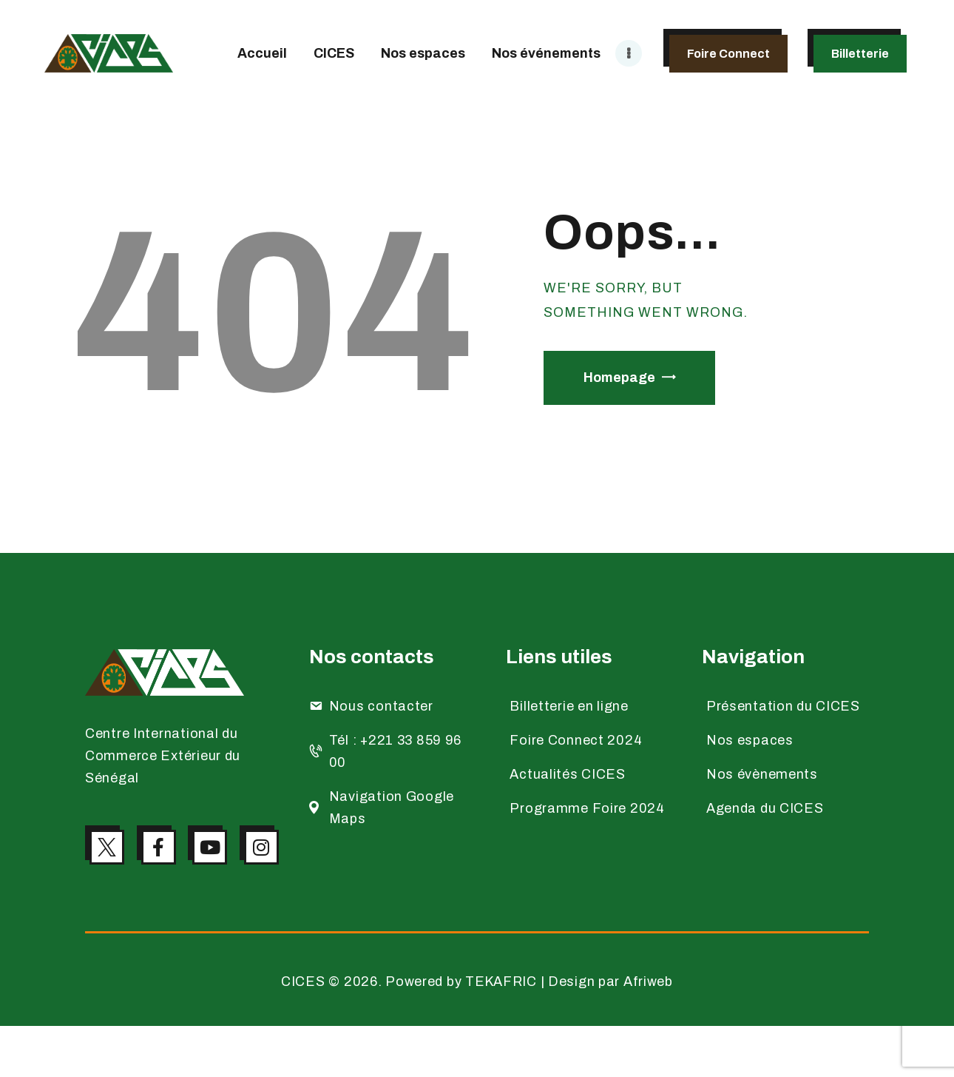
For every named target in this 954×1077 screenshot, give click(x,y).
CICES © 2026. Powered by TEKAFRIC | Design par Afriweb (477, 1032)
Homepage (619, 377)
